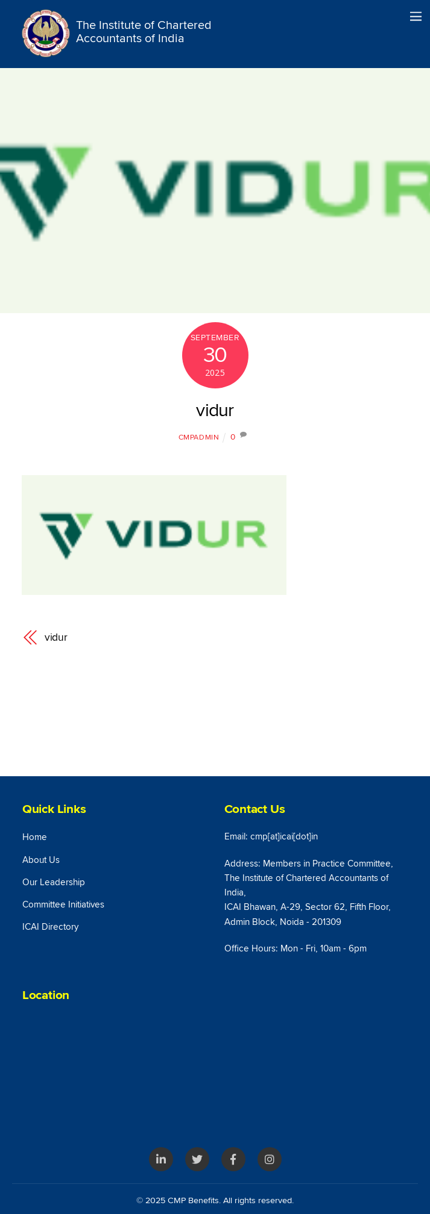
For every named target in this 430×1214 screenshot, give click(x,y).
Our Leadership (53, 882)
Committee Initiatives (63, 904)
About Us (41, 860)
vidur (214, 410)
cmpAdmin (199, 437)
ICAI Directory (50, 927)
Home (34, 837)
